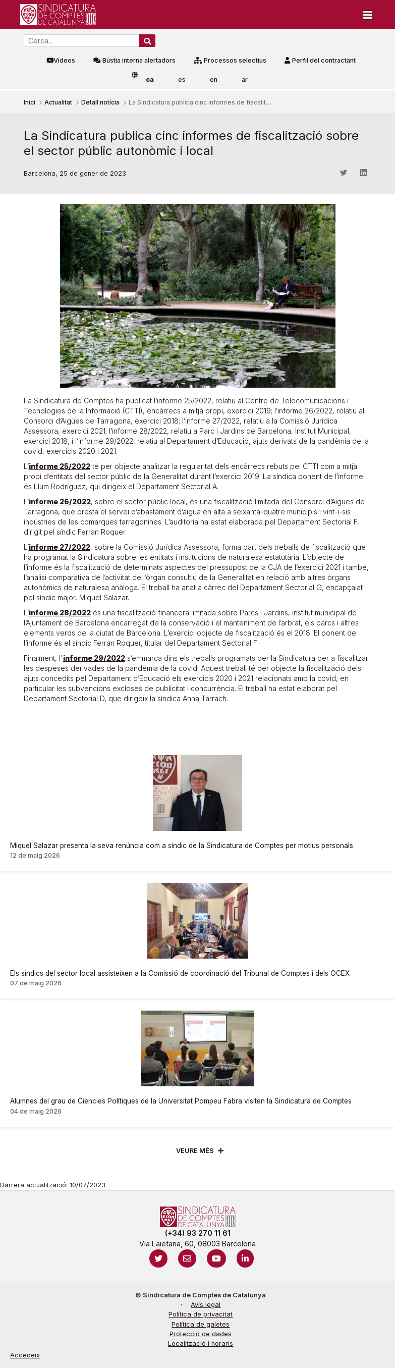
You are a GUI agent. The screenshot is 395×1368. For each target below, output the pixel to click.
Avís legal (205, 1304)
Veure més (195, 1150)
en (213, 79)
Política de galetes (201, 1324)
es (182, 79)
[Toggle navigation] (367, 15)
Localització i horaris (200, 1343)
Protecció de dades (201, 1334)
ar (245, 79)
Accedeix (25, 1355)
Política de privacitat (200, 1314)
